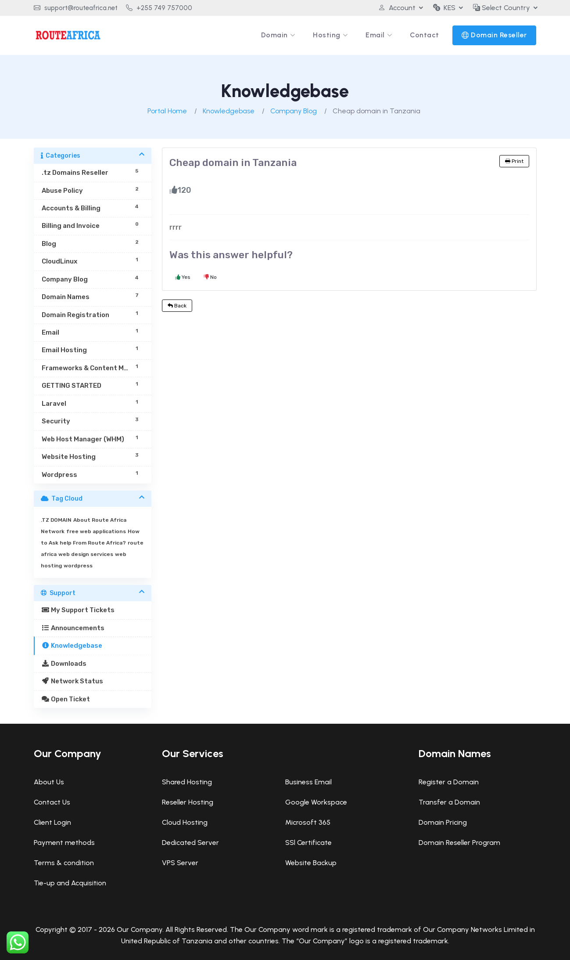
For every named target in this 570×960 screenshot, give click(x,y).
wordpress (78, 566)
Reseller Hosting (187, 802)
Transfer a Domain (449, 802)
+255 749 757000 (159, 8)
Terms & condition (64, 863)
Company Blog (293, 111)
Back (177, 306)
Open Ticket (66, 699)
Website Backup (311, 863)
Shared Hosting (187, 782)
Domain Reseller (499, 35)
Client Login (52, 822)
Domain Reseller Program (459, 842)
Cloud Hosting (185, 822)
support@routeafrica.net (76, 8)
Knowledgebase (229, 111)
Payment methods (64, 842)
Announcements (73, 628)
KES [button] (444, 8)
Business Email (308, 782)
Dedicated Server (190, 842)
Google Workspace (316, 802)
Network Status (73, 681)
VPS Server (180, 863)
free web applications (96, 531)
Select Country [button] (501, 8)
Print (514, 161)
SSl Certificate (308, 842)
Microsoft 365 (307, 822)
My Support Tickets (78, 610)
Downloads (64, 664)
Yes (182, 277)
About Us (49, 782)
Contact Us (52, 802)
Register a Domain (449, 782)
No (210, 277)
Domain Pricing (443, 822)
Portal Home (167, 111)
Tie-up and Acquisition (70, 883)
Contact (424, 35)
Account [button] (397, 8)
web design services (85, 554)
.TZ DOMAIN (56, 520)
